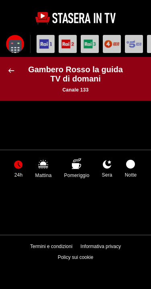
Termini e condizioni (51, 246)
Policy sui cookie (76, 257)
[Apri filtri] (15, 44)
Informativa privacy (100, 246)
